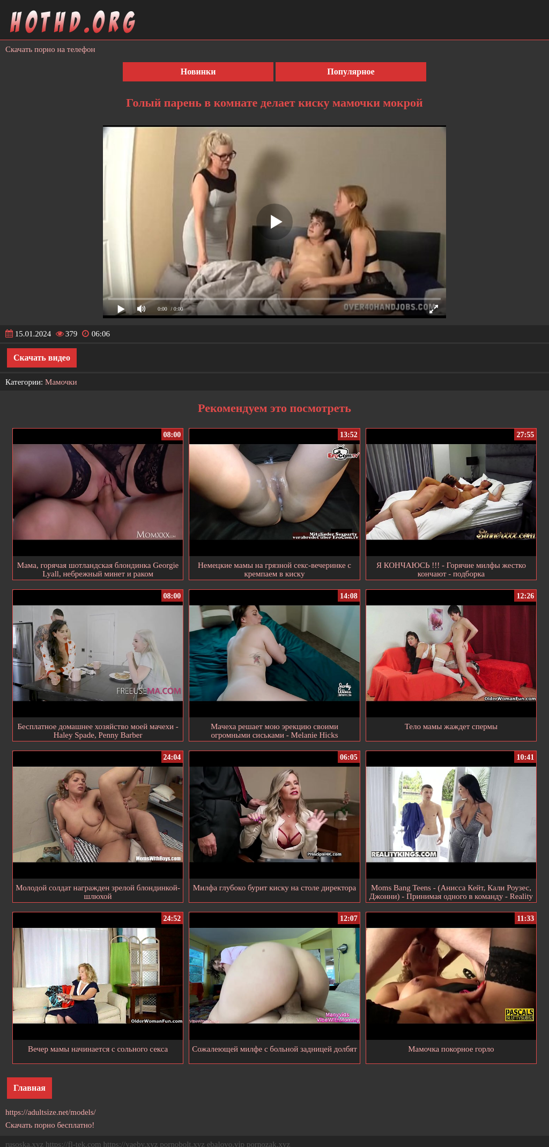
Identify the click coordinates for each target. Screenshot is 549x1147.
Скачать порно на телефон (50, 49)
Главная (29, 1087)
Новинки (198, 71)
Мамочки (61, 382)
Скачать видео (41, 357)
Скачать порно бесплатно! (49, 1125)
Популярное (350, 71)
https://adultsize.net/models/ (50, 1112)
